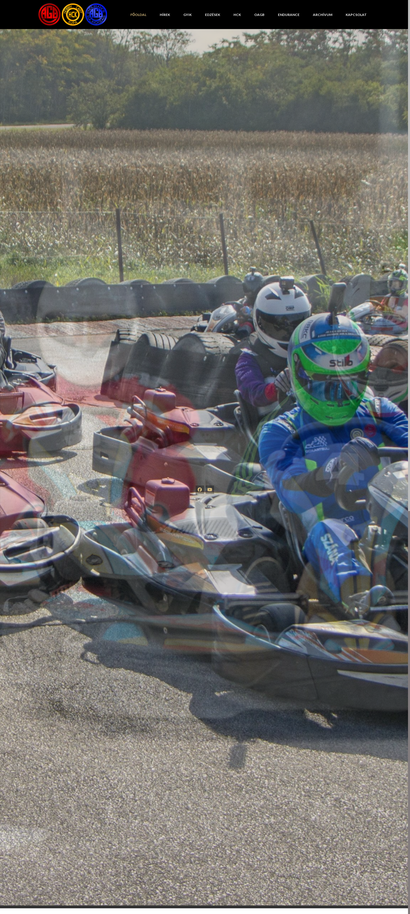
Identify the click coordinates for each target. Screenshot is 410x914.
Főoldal (138, 15)
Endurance (289, 15)
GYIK (187, 15)
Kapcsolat (356, 15)
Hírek (165, 15)
